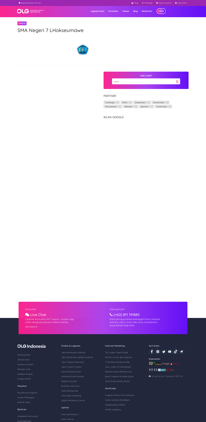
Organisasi (148, 57)
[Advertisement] (160, 121)
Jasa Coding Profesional (76, 321)
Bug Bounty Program (35, 351)
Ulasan (137, 11)
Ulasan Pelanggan (34, 356)
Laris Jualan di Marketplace (118, 325)
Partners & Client (34, 323)
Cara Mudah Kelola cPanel (117, 340)
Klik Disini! (41, 285)
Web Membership (73, 349)
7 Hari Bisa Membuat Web (117, 321)
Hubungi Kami (119, 267)
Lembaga (147, 53)
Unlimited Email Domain (76, 335)
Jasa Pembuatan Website (77, 311)
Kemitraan (159, 11)
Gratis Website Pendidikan (117, 359)
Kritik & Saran (32, 361)
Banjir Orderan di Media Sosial (119, 335)
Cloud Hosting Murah (75, 330)
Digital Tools (31, 389)
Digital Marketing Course (77, 359)
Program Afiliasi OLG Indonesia (119, 354)
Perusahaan (148, 61)
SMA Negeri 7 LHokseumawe (59, 30)
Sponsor (147, 65)
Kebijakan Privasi (171, 409)
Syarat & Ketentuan (153, 409)
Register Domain (73, 340)
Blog (147, 11)
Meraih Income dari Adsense (118, 316)
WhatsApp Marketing (75, 354)
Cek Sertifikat (32, 384)
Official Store (32, 318)
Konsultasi (40, 267)
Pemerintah (166, 57)
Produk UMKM (32, 337)
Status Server (71, 378)
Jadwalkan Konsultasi (36, 375)
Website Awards (33, 332)
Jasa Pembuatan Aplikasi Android (81, 316)
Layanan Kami (109, 11)
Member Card (32, 328)
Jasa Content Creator (75, 325)
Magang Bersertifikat (115, 363)
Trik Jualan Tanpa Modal (116, 311)
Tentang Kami (32, 313)
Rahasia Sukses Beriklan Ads (118, 330)
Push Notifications (73, 373)
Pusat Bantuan (32, 380)
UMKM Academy (113, 368)
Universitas (164, 65)
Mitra (162, 53)
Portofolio (125, 11)
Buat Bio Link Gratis (74, 345)
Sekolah (165, 61)
